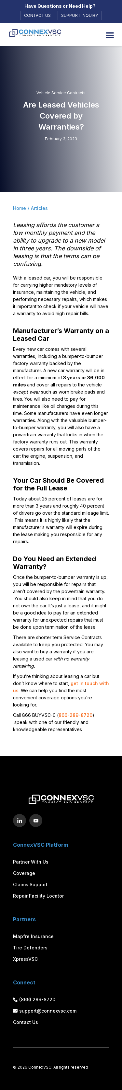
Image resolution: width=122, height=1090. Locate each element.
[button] (110, 35)
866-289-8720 (75, 715)
